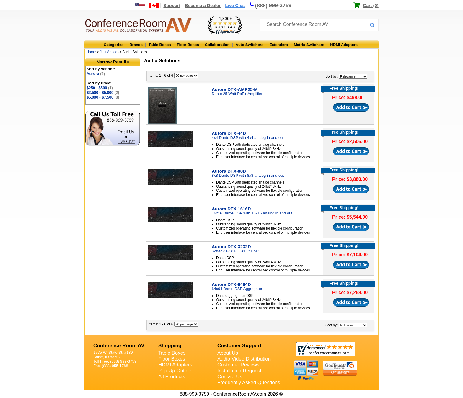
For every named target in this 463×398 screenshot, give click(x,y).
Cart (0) (371, 5)
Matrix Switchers (309, 44)
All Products (171, 376)
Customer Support (239, 345)
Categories (113, 44)
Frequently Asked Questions (248, 382)
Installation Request (239, 371)
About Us (227, 353)
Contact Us (229, 376)
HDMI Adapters (344, 44)
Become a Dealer (203, 5)
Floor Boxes (188, 44)
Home (91, 52)
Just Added (108, 52)
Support (171, 5)
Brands (136, 44)
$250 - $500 (100, 88)
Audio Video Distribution (244, 359)
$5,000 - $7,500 (103, 97)
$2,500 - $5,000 (103, 92)
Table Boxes (160, 44)
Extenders (278, 44)
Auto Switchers (250, 44)
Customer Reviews (238, 365)
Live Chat (235, 5)
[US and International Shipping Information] (147, 5)
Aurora (96, 73)
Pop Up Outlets (175, 371)
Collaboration (217, 44)
